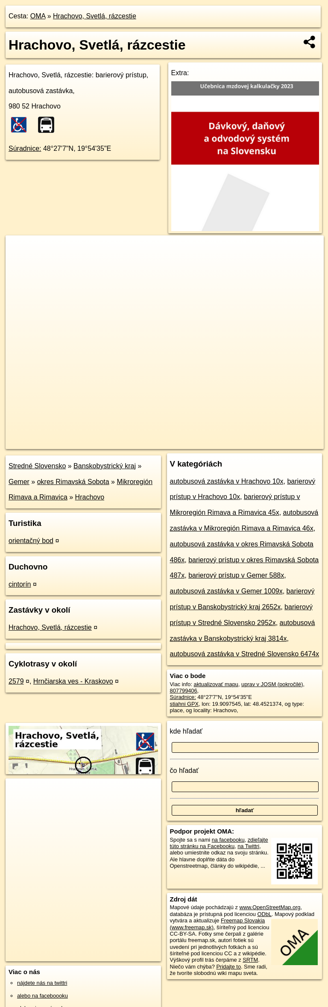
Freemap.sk (223, 442)
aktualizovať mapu (216, 684)
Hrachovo (89, 497)
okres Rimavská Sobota (73, 481)
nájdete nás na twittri (42, 983)
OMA (38, 16)
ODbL (264, 914)
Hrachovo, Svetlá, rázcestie (94, 16)
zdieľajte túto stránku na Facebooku (219, 843)
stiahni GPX (184, 704)
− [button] (20, 263)
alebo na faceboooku (42, 995)
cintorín (20, 584)
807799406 (183, 690)
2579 (16, 681)
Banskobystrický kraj (104, 466)
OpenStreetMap (179, 442)
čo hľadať (184, 770)
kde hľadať (186, 731)
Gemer (19, 481)
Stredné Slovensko (37, 466)
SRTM (250, 960)
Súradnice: (25, 148)
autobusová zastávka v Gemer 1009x (226, 591)
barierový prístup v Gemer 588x (236, 575)
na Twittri (248, 846)
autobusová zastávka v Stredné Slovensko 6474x (244, 654)
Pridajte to (228, 966)
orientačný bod (31, 540)
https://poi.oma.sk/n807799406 (287, 442)
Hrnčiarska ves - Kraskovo (73, 681)
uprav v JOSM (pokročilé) (272, 684)
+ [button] (20, 250)
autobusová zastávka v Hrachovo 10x (227, 481)
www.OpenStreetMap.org (269, 907)
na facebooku (228, 840)
